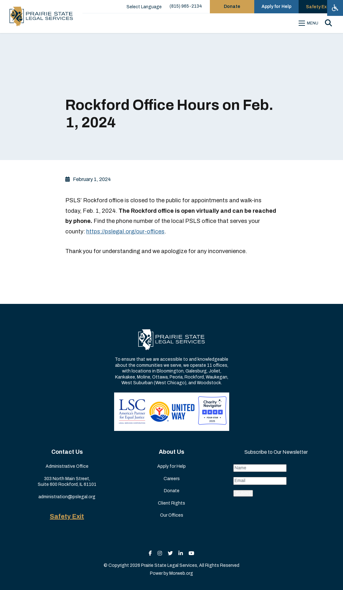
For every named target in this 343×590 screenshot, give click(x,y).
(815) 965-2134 (186, 6)
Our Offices (171, 515)
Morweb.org (181, 573)
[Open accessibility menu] (335, 8)
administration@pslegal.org (66, 496)
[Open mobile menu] (309, 23)
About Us (171, 452)
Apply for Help (171, 466)
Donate (171, 490)
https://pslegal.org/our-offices (125, 231)
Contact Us (67, 452)
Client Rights (171, 503)
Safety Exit (67, 516)
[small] (150, 553)
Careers (172, 478)
